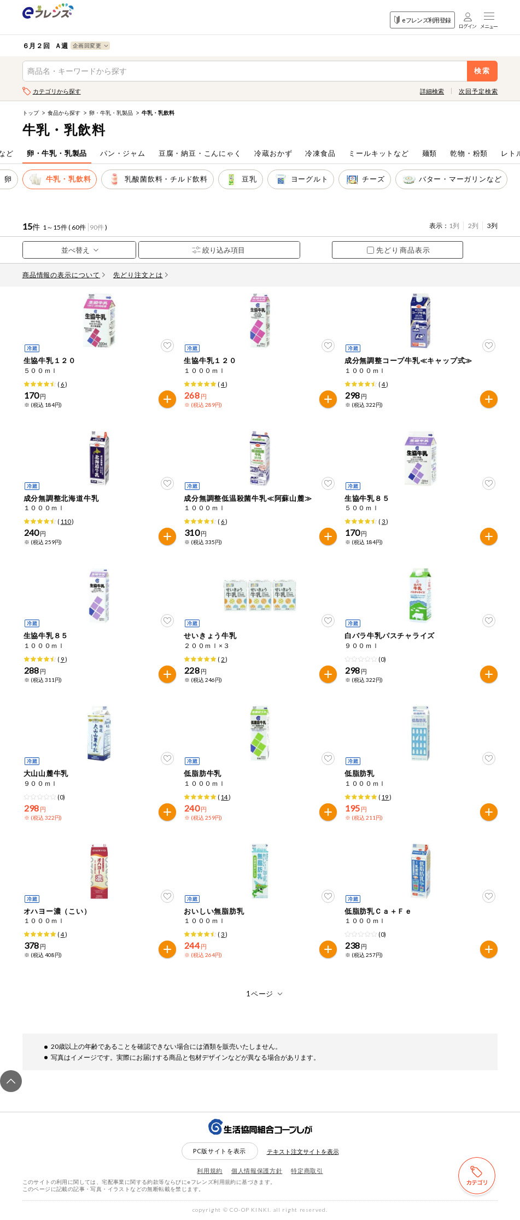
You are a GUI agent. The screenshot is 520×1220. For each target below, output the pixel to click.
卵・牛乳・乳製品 (111, 112)
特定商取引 (307, 1170)
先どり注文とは (140, 275)
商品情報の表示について (64, 275)
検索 (482, 71)
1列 (454, 225)
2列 (473, 225)
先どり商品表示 (398, 250)
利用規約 (210, 1170)
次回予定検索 (478, 91)
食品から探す (64, 112)
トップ (30, 112)
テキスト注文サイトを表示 (303, 1151)
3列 (492, 225)
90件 (97, 227)
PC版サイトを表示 (219, 1150)
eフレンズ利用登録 (422, 20)
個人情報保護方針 (256, 1170)
